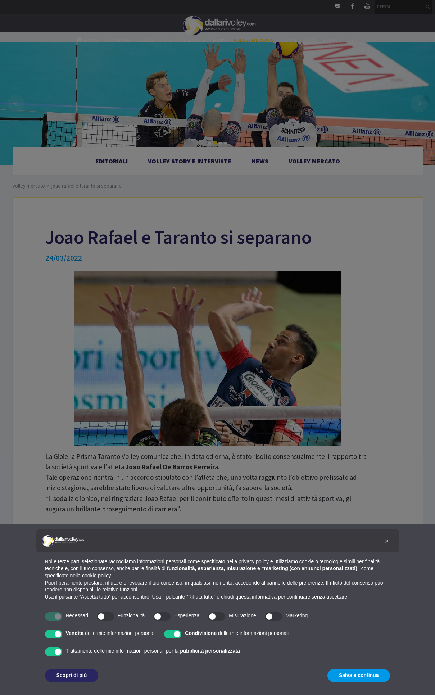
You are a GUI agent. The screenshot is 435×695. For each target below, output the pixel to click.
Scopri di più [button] (71, 675)
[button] (387, 541)
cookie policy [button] (96, 575)
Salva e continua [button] (359, 675)
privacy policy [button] (254, 561)
